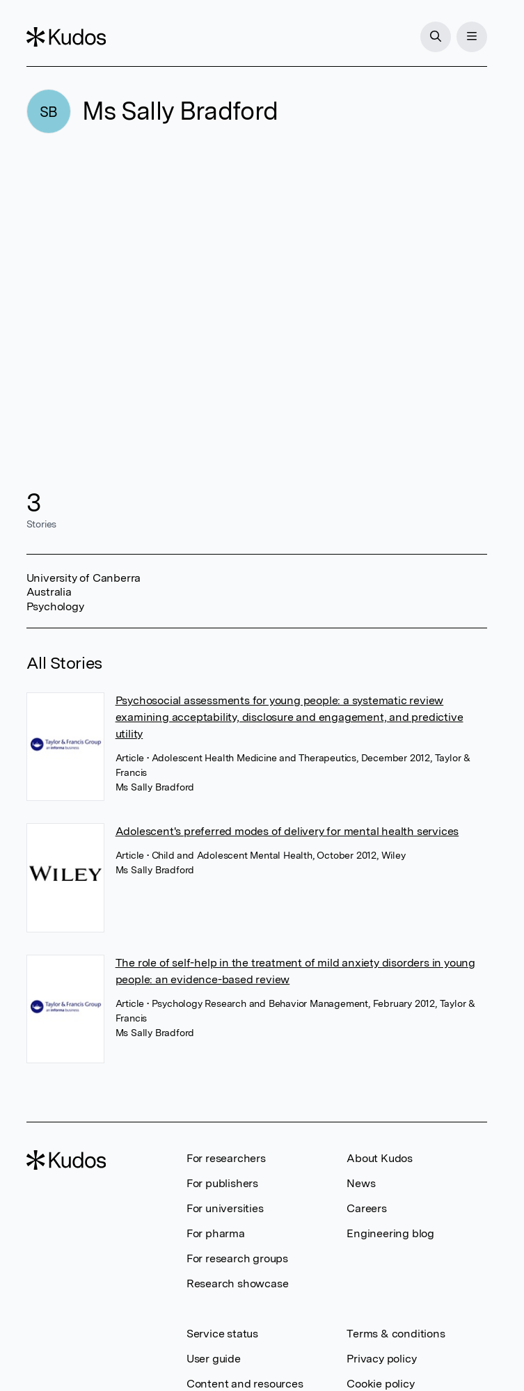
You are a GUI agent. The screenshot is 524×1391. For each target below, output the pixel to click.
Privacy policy (381, 1358)
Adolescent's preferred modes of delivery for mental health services (287, 831)
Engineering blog (390, 1233)
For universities (225, 1208)
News (361, 1183)
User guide (213, 1358)
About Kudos (380, 1158)
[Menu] (471, 37)
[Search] (435, 37)
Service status (222, 1333)
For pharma (215, 1233)
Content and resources (244, 1383)
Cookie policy (380, 1383)
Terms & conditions (396, 1333)
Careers (367, 1208)
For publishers (222, 1183)
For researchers (226, 1158)
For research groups (237, 1258)
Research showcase (237, 1283)
